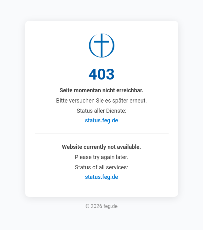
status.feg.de (101, 120)
